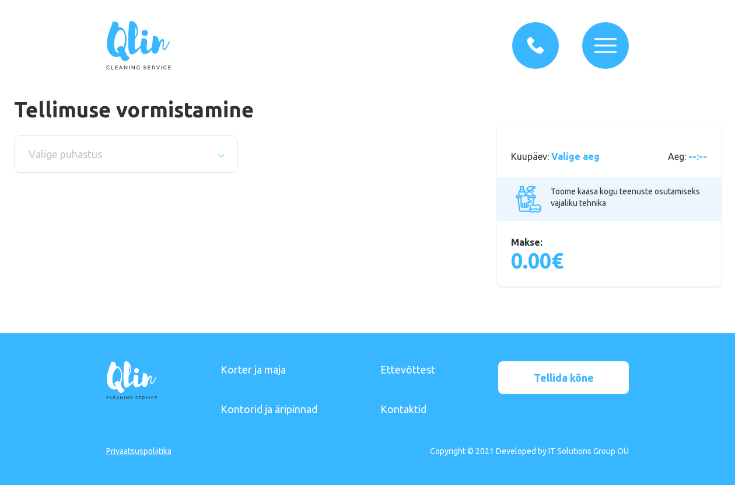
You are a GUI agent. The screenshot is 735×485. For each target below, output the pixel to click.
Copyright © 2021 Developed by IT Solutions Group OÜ (529, 451)
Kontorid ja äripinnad (268, 409)
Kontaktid (403, 409)
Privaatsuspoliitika (139, 451)
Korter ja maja (253, 369)
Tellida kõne (564, 377)
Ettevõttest (407, 369)
